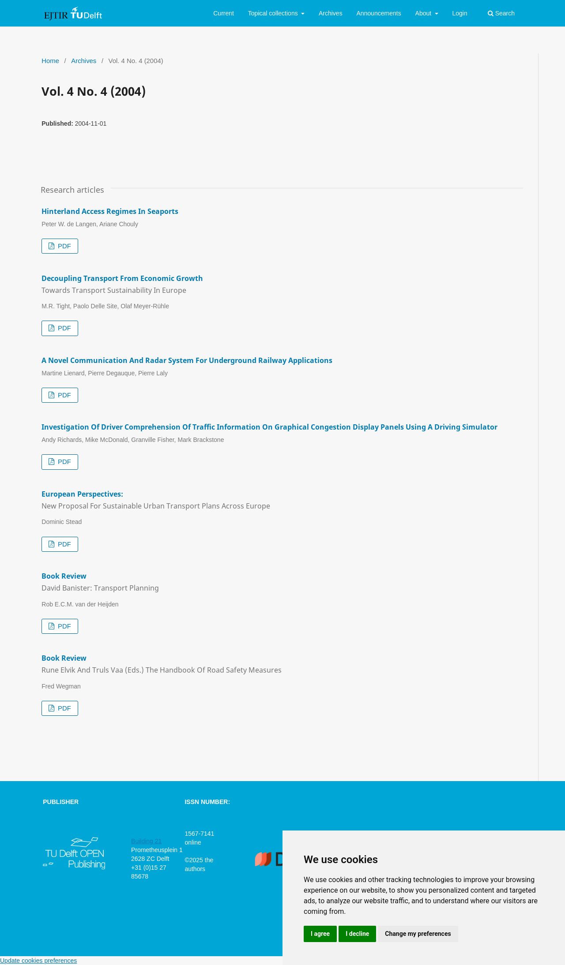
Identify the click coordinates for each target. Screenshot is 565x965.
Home (50, 60)
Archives (331, 13)
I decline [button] (357, 933)
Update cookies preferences (38, 960)
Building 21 (146, 841)
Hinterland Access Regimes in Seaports (109, 211)
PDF (63, 246)
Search (501, 13)
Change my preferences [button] (418, 933)
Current (223, 13)
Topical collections (274, 13)
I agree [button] (320, 933)
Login (459, 13)
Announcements (379, 13)
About (424, 13)
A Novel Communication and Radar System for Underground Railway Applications (186, 360)
